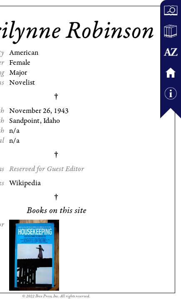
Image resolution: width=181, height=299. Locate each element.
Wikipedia (25, 183)
